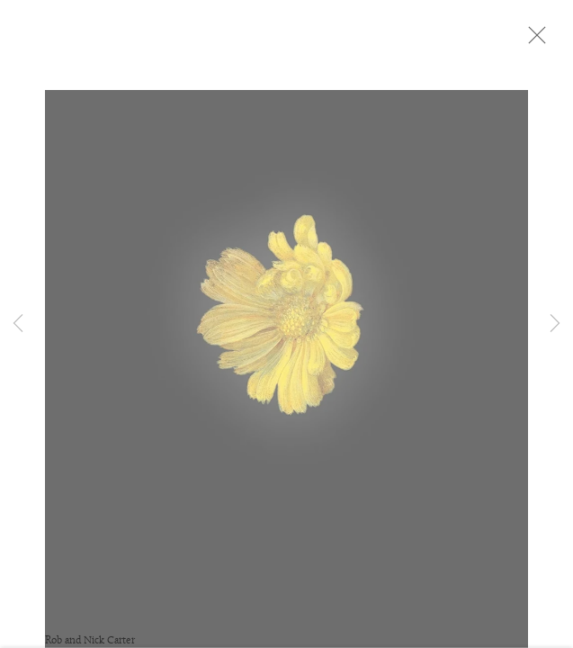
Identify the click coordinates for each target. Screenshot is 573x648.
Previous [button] (18, 324)
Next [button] (555, 324)
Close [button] (547, 40)
